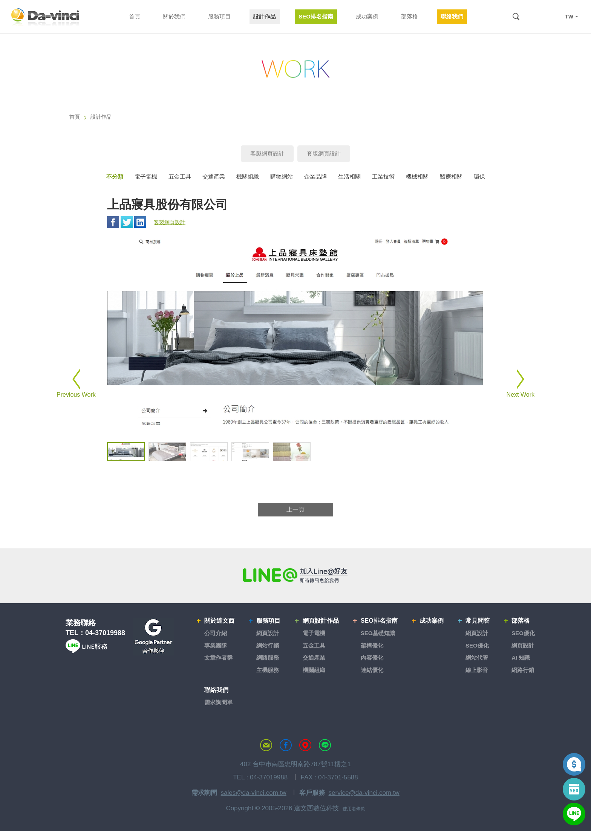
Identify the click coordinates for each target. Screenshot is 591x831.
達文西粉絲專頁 (286, 745)
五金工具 (179, 176)
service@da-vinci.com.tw (364, 792)
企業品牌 (315, 176)
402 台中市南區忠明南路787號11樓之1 (295, 764)
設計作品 (101, 117)
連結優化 (372, 670)
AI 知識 (520, 657)
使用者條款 (354, 808)
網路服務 (267, 657)
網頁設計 (267, 633)
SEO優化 (477, 645)
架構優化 (372, 645)
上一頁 (295, 509)
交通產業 (213, 176)
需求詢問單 (218, 702)
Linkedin (140, 222)
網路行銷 (522, 670)
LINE (552, 16)
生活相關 (349, 176)
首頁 (74, 117)
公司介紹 (215, 633)
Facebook (113, 222)
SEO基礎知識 (378, 633)
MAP (305, 745)
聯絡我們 (216, 690)
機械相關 (417, 176)
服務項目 (268, 620)
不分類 (114, 176)
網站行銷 (267, 645)
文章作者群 (218, 657)
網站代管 (476, 657)
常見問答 (477, 620)
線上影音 (476, 670)
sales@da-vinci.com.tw (253, 792)
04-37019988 (105, 633)
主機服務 (267, 670)
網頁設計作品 (321, 620)
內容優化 (372, 657)
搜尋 (515, 16)
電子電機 (146, 176)
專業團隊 (215, 645)
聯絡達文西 (266, 745)
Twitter (127, 222)
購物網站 (281, 176)
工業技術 (383, 176)
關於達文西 (219, 620)
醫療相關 (451, 176)
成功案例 (432, 620)
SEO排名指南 (379, 620)
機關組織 (247, 176)
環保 (479, 176)
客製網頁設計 (267, 153)
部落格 (520, 620)
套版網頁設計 (324, 153)
